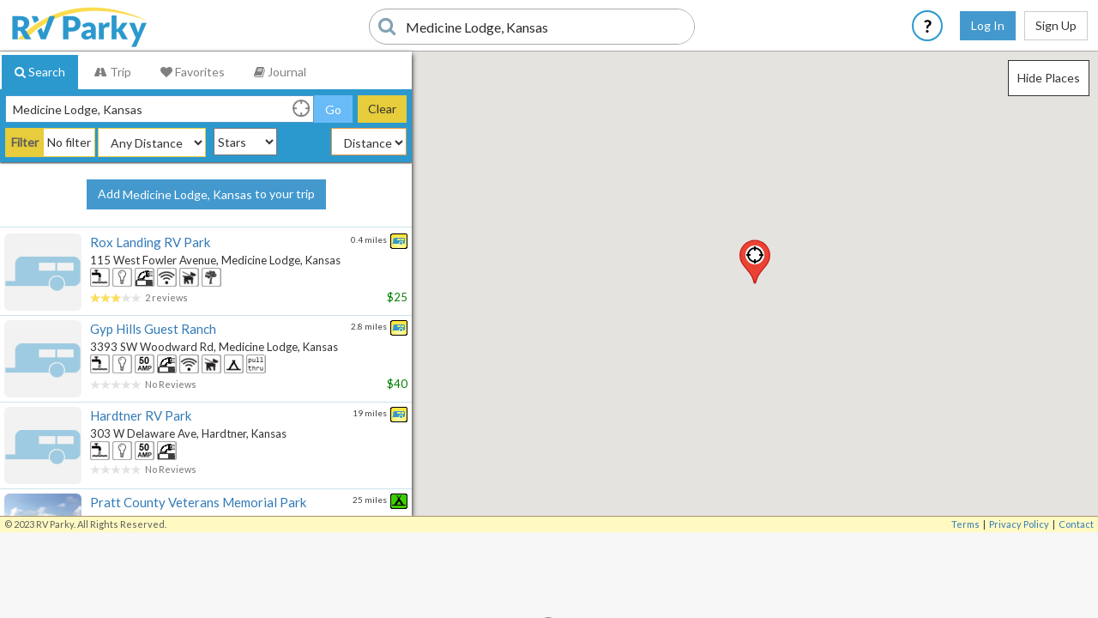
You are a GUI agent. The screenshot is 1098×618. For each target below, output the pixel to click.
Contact (1076, 524)
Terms (965, 524)
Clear (382, 108)
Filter (25, 142)
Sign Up (1056, 25)
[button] (754, 261)
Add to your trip (206, 194)
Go (333, 109)
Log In (987, 25)
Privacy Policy (1019, 524)
